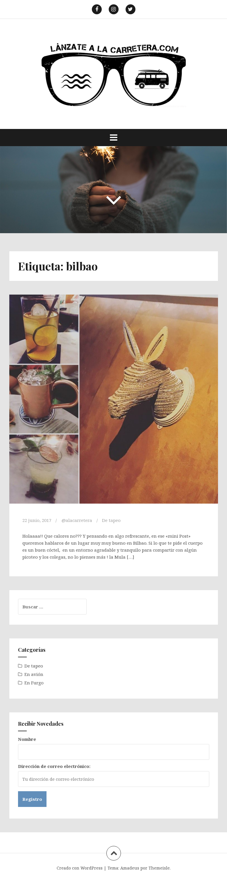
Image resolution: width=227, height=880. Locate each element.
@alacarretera (77, 520)
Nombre (27, 739)
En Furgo (34, 683)
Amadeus (129, 868)
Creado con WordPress (80, 868)
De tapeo (111, 520)
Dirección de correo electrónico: (54, 766)
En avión (33, 674)
